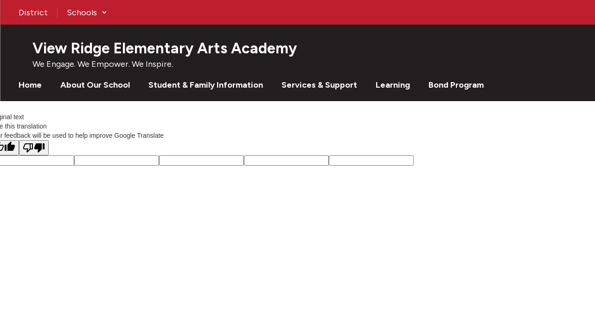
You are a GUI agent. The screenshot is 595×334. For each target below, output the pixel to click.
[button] (87, 12)
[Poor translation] (34, 147)
